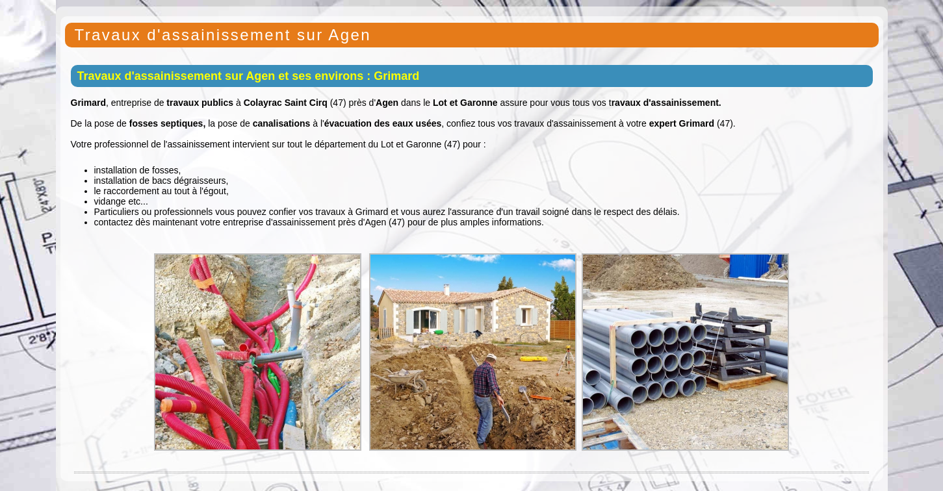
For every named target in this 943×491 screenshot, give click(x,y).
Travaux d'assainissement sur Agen (223, 35)
